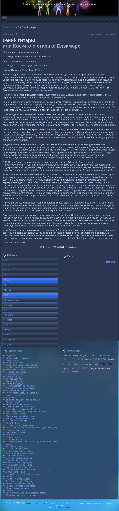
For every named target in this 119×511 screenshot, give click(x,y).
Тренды (7, 330)
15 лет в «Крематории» (17, 390)
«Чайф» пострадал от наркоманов (22, 367)
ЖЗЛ (59, 247)
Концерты (8, 315)
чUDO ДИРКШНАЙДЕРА (17, 448)
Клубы (7, 310)
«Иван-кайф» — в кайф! (101, 34)
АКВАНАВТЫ (12, 435)
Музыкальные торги (15, 369)
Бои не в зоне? (13, 402)
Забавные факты (12, 300)
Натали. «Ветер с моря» (17, 421)
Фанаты (7, 335)
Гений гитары (12, 360)
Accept (76, 356)
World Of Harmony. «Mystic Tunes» (22, 407)
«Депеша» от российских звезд (20, 486)
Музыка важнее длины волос (19, 488)
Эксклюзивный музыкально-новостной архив (59, 4)
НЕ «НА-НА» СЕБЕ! (15, 439)
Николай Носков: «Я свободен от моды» (25, 474)
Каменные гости (13, 395)
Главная (7, 27)
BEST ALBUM (105, 368)
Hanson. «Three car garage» (19, 462)
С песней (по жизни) (15, 472)
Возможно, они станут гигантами (21, 495)
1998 (16, 27)
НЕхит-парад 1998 (14, 374)
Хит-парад (9, 339)
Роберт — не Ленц (14, 476)
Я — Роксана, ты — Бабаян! (19, 481)
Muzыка (7, 290)
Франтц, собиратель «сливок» (20, 465)
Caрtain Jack (67, 368)
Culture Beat (67, 356)
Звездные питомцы (15, 381)
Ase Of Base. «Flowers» (17, 414)
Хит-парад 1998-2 (14, 379)
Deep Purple (95, 359)
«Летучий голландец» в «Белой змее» (24, 393)
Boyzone (95, 368)
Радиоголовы (12, 355)
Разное (7, 325)
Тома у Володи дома (15, 383)
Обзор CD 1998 (13, 376)
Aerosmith (67, 364)
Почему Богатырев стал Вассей (21, 388)
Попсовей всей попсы (16, 372)
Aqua (76, 364)
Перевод (8, 320)
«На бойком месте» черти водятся (22, 365)
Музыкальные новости (35, 503)
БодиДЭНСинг (12, 423)
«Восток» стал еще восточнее (20, 453)
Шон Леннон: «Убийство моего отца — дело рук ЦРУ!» (31, 428)
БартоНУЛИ (11, 397)
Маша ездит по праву (16, 432)
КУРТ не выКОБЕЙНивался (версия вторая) (26, 493)
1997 (6, 275)
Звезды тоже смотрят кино (18, 467)
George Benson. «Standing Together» (23, 409)
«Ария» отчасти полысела (18, 479)
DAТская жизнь (13, 437)
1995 (6, 265)
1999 (6, 285)
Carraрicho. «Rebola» (16, 455)
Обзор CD (10, 490)
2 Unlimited (81, 368)
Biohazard (97, 356)
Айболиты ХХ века (15, 34)
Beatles (106, 363)
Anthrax (105, 356)
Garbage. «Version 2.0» (16, 460)
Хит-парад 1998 (13, 446)
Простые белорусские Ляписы (20, 386)
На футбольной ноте (15, 430)
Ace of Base (71, 359)
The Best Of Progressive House (20, 418)
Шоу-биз (75, 247)
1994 (6, 260)
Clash (96, 364)
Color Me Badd (86, 364)
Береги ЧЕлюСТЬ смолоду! (18, 404)
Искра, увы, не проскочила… (19, 451)
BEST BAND (72, 372)
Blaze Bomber (109, 359)
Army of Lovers (86, 356)
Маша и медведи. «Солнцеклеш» (21, 416)
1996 (6, 270)
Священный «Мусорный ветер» (20, 425)
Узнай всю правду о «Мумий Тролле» (23, 400)
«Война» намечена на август (19, 483)
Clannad (84, 359)
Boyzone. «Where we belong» (19, 458)
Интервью (8, 305)
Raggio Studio (64, 508)
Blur (64, 371)
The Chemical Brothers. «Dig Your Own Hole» (26, 411)
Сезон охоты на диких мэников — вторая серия (28, 469)
